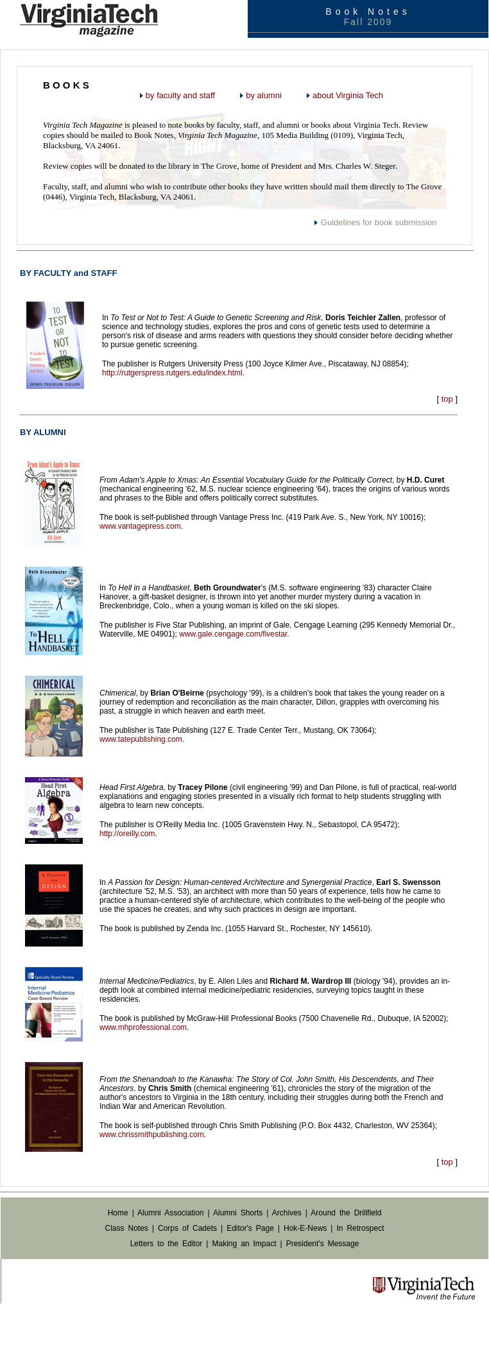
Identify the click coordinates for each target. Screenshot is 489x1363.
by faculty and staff (180, 95)
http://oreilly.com (127, 833)
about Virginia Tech (348, 95)
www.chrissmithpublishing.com (151, 1134)
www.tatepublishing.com (140, 739)
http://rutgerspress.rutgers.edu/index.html (172, 372)
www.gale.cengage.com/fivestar (233, 634)
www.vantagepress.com (140, 526)
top (447, 399)
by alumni (264, 95)
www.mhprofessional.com (143, 1027)
